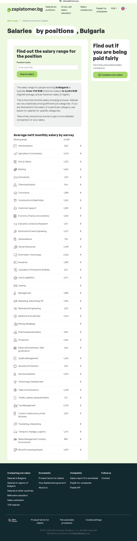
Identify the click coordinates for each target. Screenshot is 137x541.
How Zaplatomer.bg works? (52, 483)
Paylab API (75, 487)
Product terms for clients (51, 478)
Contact (105, 478)
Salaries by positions (51, 8)
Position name (24, 62)
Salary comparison (86, 8)
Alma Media (78, 533)
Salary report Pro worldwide (84, 478)
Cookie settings (94, 520)
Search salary (27, 74)
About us (43, 487)
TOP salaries (13, 505)
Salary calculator (15, 500)
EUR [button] (113, 8)
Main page (12, 21)
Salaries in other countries (20, 490)
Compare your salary (110, 75)
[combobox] (46, 67)
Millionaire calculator (17, 495)
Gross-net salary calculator (66, 9)
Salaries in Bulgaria (16, 478)
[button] (124, 8)
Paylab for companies (101, 10)
